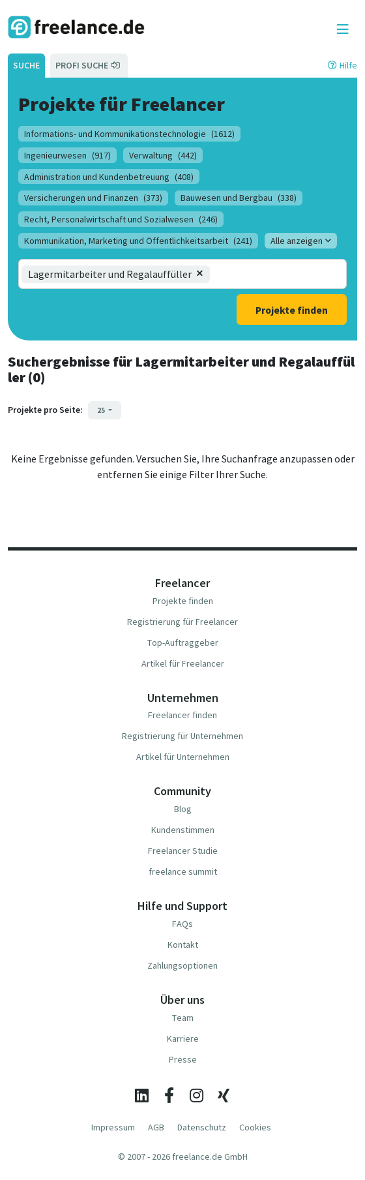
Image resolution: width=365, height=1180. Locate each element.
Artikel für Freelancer (182, 663)
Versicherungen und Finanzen (93, 198)
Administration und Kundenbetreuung (109, 177)
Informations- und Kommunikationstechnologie (129, 134)
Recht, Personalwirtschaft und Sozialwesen (121, 219)
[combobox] (264, 274)
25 (101, 410)
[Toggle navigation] (342, 29)
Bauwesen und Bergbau (239, 198)
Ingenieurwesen (67, 155)
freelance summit (183, 871)
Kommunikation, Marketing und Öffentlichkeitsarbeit (138, 241)
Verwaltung (163, 155)
